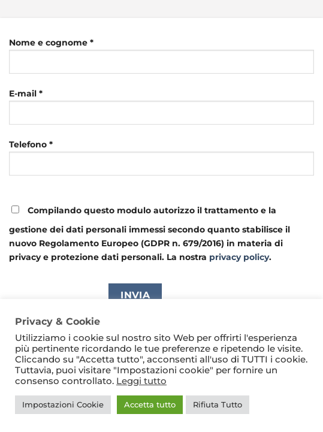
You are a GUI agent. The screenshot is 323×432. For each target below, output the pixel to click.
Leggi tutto (141, 381)
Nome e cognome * (161, 60)
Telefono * (161, 162)
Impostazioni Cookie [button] (63, 404)
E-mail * (161, 111)
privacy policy (239, 257)
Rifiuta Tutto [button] (217, 404)
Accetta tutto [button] (150, 404)
